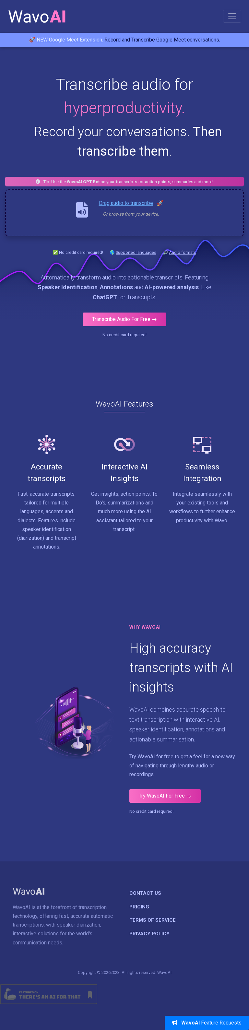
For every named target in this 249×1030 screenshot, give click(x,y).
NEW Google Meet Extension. (70, 40)
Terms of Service (152, 920)
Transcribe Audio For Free (124, 319)
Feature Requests (207, 1023)
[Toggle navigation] (232, 16)
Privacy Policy (149, 934)
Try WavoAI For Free (165, 796)
